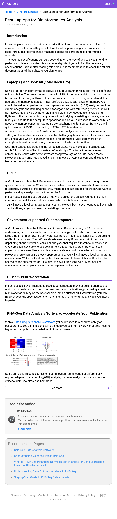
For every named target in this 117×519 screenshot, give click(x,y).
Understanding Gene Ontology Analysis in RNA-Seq (45, 471)
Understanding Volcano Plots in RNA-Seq (39, 455)
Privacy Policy (86, 495)
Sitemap (16, 495)
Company (29, 495)
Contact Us (45, 495)
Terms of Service (65, 495)
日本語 (102, 495)
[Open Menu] (110, 4)
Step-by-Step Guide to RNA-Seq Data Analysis (41, 477)
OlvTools (12, 3)
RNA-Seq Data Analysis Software (34, 450)
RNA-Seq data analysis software (35, 322)
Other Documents (27, 11)
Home (8, 11)
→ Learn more (24, 429)
